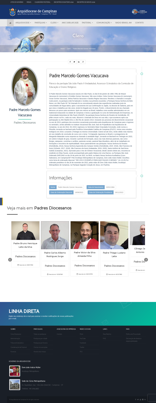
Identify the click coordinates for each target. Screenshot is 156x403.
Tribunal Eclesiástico (17, 343)
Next (146, 260)
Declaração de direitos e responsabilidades (133, 340)
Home (63, 49)
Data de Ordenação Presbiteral (100, 192)
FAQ (104, 338)
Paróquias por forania (40, 343)
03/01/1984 (110, 187)
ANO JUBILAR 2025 (70, 23)
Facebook (83, 343)
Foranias (13, 351)
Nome (53, 187)
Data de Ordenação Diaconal (61, 192)
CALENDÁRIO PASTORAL (42, 2)
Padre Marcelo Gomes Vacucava (70, 187)
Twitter (82, 347)
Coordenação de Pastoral (19, 347)
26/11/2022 (119, 192)
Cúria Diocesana (16, 334)
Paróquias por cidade (40, 338)
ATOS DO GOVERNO (17, 2)
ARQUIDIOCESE (23, 23)
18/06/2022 (79, 192)
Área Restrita (107, 334)
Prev (10, 260)
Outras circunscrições (40, 347)
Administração (15, 338)
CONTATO (139, 23)
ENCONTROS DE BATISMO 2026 (63, 2)
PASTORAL (87, 23)
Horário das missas (40, 351)
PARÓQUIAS (41, 23)
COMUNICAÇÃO (104, 23)
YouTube (83, 338)
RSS (81, 351)
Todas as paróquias (40, 334)
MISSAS (29, 2)
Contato (59, 334)
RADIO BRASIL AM (123, 23)
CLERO (54, 23)
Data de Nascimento (95, 187)
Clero (69, 49)
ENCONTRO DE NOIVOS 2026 (86, 2)
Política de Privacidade (133, 334)
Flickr (81, 334)
